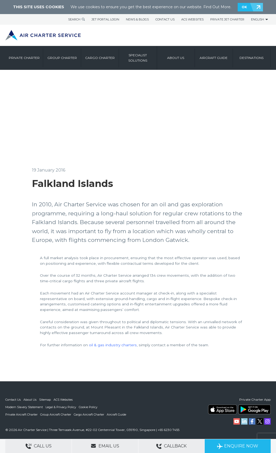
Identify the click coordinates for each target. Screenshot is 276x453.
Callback (171, 446)
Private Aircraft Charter (21, 414)
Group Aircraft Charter (55, 414)
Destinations (251, 58)
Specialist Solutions (137, 57)
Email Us (105, 445)
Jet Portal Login (105, 19)
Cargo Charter (100, 58)
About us (175, 58)
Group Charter (62, 58)
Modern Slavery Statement (24, 407)
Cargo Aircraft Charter (89, 414)
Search (74, 19)
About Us (29, 399)
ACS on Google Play (254, 409)
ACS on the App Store (222, 409)
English (257, 19)
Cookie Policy (88, 407)
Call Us (39, 446)
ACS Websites (192, 19)
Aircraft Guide (214, 58)
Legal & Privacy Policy (61, 407)
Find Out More (216, 7)
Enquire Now (237, 446)
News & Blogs (137, 19)
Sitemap (45, 399)
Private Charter (24, 58)
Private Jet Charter (227, 19)
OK (244, 7)
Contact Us (165, 19)
